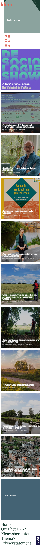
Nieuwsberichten (15, 533)
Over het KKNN (14, 528)
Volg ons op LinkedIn (6, 519)
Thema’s (8, 538)
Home (6, 524)
